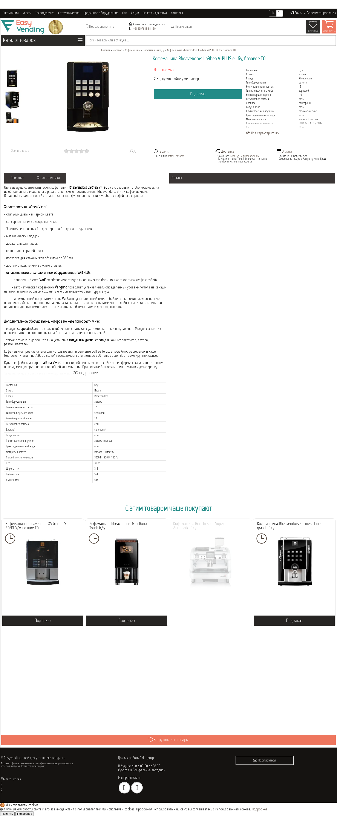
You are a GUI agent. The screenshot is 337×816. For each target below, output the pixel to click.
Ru (280, 13)
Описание (17, 178)
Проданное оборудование (100, 13)
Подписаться (181, 27)
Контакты (177, 13)
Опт (124, 13)
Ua (272, 13)
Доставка (227, 152)
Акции (135, 13)
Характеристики (48, 178)
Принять (7, 813)
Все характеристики (262, 133)
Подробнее (260, 809)
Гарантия (165, 152)
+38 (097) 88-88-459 (144, 28)
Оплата (287, 152)
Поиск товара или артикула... (108, 40)
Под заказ (197, 94)
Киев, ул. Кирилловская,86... (245, 156)
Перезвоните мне (100, 26)
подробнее (85, 373)
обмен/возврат (176, 156)
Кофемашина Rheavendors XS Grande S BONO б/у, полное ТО (36, 526)
